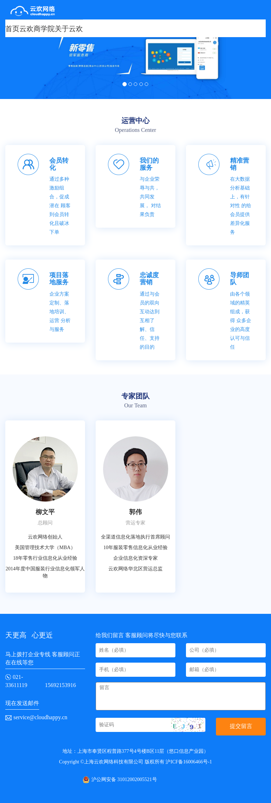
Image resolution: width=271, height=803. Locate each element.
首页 (12, 29)
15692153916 (60, 685)
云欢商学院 (37, 29)
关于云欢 (69, 29)
